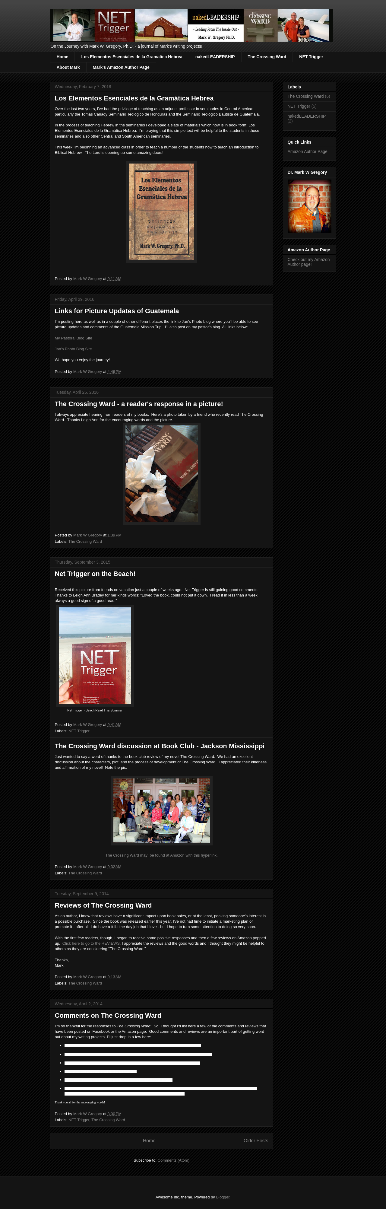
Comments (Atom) (173, 1160)
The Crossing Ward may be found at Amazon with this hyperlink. (161, 855)
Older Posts (256, 1140)
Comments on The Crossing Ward (108, 1015)
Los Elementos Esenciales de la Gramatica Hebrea (131, 56)
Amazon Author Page (307, 151)
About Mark (68, 67)
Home (62, 56)
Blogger (222, 1197)
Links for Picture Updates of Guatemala (117, 311)
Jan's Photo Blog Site (73, 349)
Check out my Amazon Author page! (309, 262)
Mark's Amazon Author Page (121, 67)
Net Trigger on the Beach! (95, 573)
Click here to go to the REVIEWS (91, 943)
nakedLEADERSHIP (215, 56)
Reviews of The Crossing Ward (103, 905)
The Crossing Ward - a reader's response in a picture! (139, 404)
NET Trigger (311, 56)
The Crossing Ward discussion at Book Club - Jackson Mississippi (160, 746)
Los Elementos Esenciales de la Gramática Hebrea (134, 98)
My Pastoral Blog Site (73, 338)
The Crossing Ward (267, 56)
